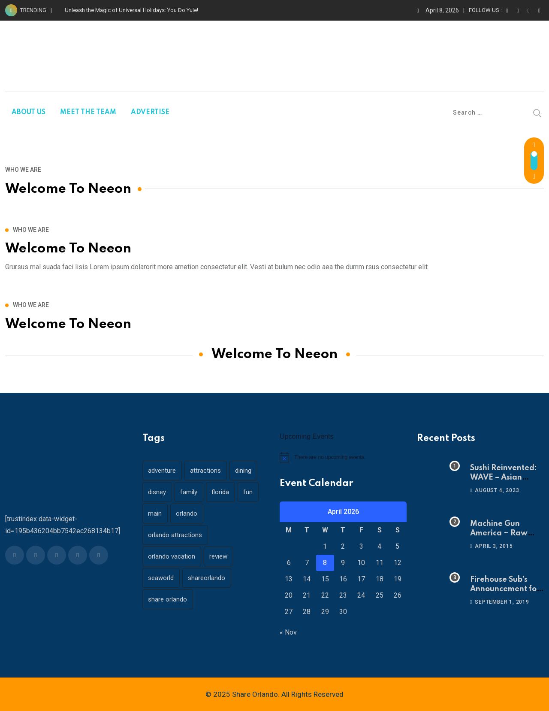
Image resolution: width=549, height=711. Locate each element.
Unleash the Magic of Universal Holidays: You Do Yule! (131, 10)
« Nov (288, 632)
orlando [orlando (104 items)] (187, 513)
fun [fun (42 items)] (249, 492)
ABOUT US (28, 112)
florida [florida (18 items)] (221, 492)
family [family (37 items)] (189, 492)
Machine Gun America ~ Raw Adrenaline (499, 533)
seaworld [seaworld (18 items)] (161, 578)
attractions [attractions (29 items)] (206, 470)
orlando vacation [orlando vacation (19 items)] (172, 556)
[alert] (343, 457)
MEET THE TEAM (88, 112)
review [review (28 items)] (219, 556)
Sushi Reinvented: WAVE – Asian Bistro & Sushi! (503, 477)
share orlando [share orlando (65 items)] (167, 599)
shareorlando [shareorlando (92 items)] (207, 578)
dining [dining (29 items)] (244, 470)
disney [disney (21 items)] (157, 492)
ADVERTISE (150, 112)
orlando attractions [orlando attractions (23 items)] (175, 535)
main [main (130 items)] (155, 513)
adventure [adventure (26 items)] (162, 470)
